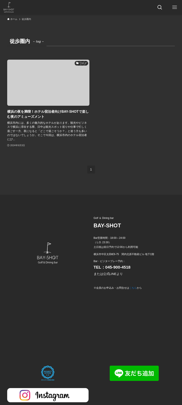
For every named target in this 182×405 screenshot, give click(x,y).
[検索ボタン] (159, 7)
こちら (133, 287)
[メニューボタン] (174, 7)
